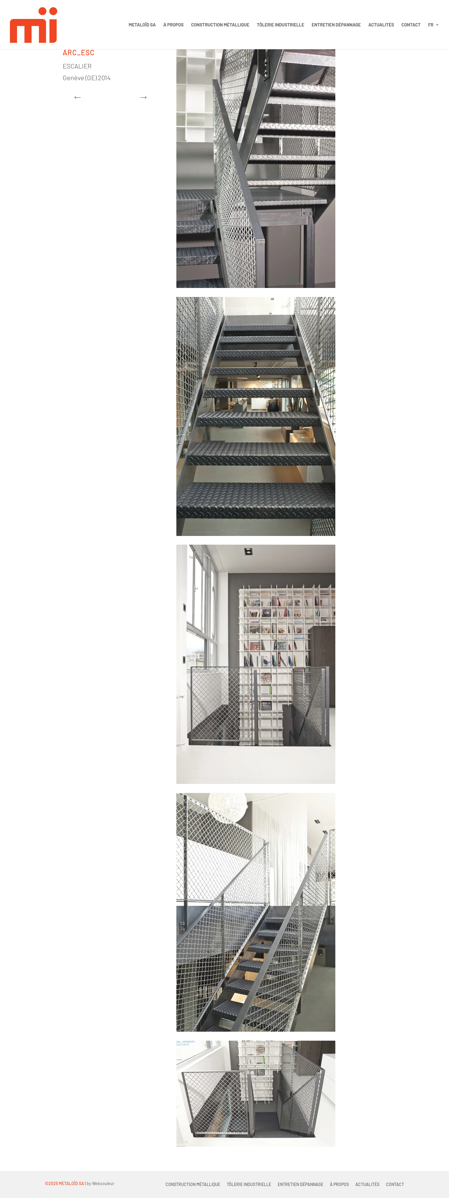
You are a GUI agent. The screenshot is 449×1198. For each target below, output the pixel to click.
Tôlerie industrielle (280, 25)
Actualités (381, 25)
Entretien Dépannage (336, 25)
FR (430, 25)
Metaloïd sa (142, 25)
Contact (411, 25)
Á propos (173, 25)
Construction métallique (220, 25)
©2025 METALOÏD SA (64, 1183)
